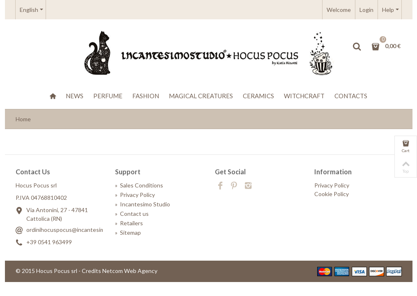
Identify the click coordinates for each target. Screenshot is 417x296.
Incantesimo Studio (142, 204)
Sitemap (128, 232)
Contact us (132, 213)
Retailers (129, 223)
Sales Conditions (139, 185)
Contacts (350, 95)
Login (366, 9)
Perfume (107, 95)
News (74, 95)
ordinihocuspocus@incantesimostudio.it (77, 229)
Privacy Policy (135, 194)
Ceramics (258, 95)
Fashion (145, 95)
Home (23, 119)
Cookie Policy (331, 193)
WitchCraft (304, 95)
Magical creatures (201, 95)
